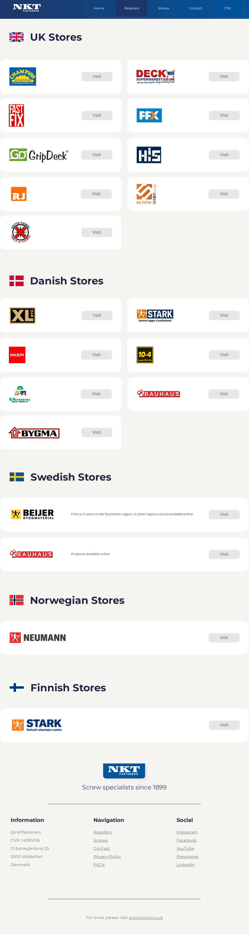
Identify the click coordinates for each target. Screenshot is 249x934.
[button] (163, 8)
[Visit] (97, 76)
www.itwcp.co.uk (146, 917)
